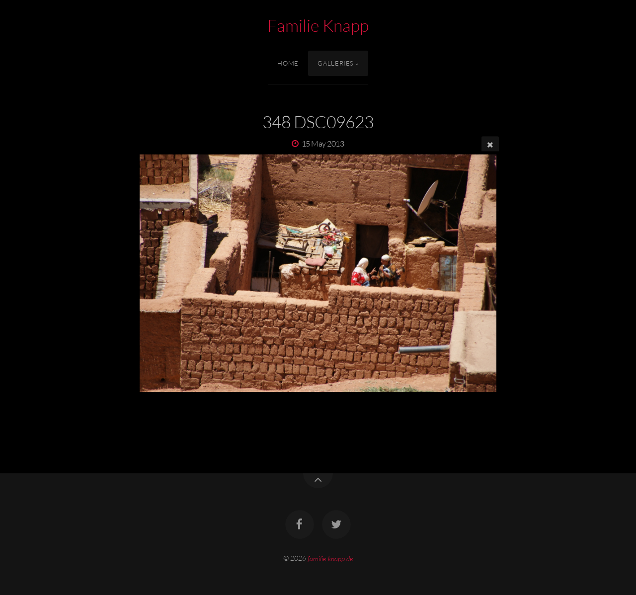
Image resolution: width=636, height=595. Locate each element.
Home (288, 63)
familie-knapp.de (330, 558)
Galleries (336, 63)
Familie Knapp (318, 25)
